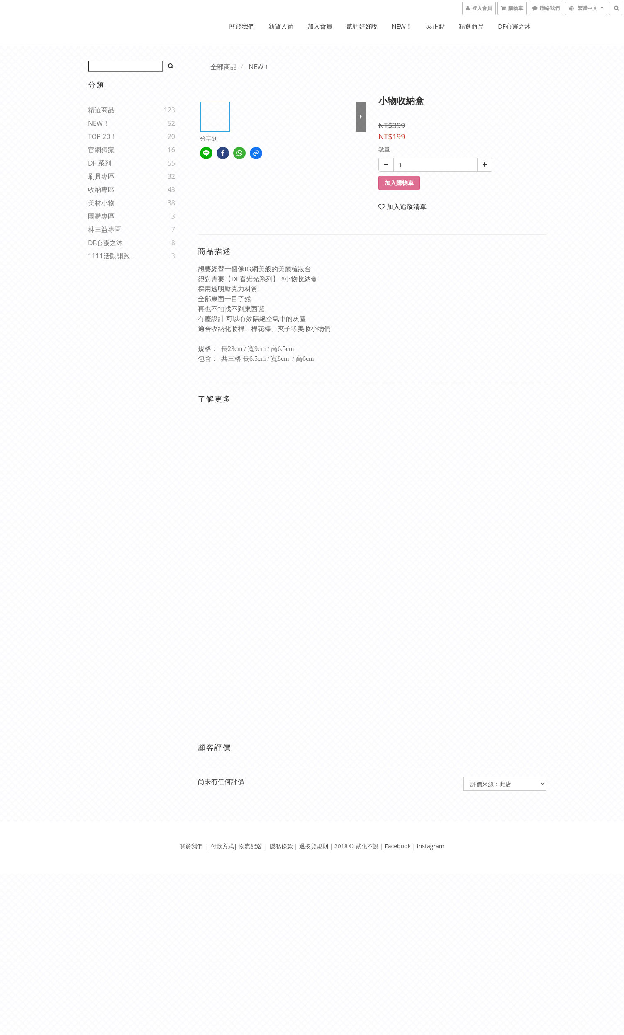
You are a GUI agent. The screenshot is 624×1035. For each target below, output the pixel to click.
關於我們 (241, 26)
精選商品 (471, 26)
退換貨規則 (313, 846)
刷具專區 (101, 176)
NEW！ (402, 26)
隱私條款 (281, 846)
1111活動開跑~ (111, 256)
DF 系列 (99, 163)
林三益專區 (104, 229)
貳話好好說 (362, 26)
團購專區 (101, 216)
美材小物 (101, 202)
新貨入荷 (280, 26)
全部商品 (223, 66)
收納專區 (101, 189)
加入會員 (319, 26)
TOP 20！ (102, 136)
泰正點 (435, 26)
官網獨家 (101, 149)
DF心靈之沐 (514, 26)
